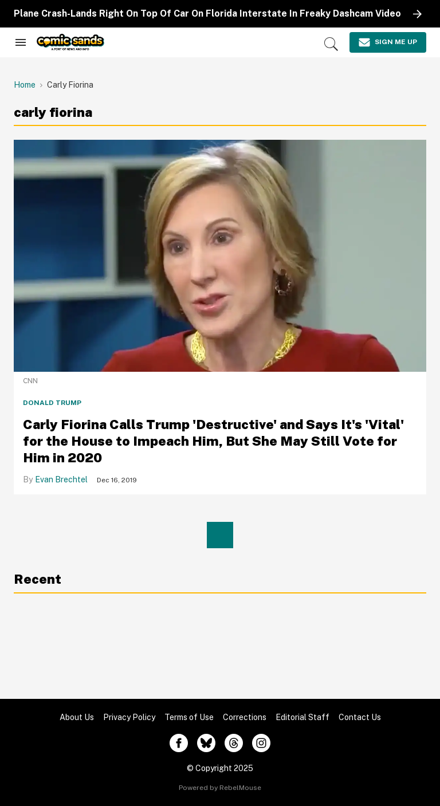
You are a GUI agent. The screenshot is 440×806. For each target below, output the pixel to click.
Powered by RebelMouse (220, 788)
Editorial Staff (302, 717)
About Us (77, 717)
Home (25, 84)
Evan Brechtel (61, 479)
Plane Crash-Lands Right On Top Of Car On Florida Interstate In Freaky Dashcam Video (207, 13)
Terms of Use (189, 717)
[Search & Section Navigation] (21, 42)
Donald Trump (52, 403)
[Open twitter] (206, 743)
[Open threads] (234, 743)
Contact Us (360, 717)
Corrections (244, 717)
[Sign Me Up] (387, 42)
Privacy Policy (129, 717)
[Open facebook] (179, 743)
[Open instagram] (261, 743)
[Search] (331, 44)
